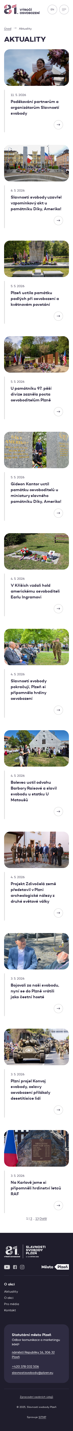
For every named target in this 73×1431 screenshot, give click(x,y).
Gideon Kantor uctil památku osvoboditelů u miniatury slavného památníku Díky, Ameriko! (36, 492)
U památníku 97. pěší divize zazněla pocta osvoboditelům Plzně (31, 394)
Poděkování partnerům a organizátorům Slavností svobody (35, 107)
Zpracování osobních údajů (36, 1396)
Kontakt (10, 1310)
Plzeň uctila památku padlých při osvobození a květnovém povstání (35, 298)
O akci (8, 1298)
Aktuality (11, 1291)
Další (43, 1218)
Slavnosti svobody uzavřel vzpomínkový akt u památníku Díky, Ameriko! (36, 203)
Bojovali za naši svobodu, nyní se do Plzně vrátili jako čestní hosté (35, 991)
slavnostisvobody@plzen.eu (32, 1373)
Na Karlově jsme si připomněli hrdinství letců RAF (36, 1188)
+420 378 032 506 (25, 1366)
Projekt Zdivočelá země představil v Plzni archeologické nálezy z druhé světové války (33, 892)
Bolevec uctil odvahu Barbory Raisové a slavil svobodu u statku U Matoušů (34, 791)
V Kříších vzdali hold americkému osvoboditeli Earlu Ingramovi (35, 591)
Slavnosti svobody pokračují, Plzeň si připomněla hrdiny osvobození (28, 689)
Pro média (11, 1304)
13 (37, 1218)
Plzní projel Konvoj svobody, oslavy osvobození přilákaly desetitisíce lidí (30, 1089)
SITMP (42, 1417)
